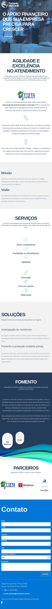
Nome (3, 521)
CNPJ (2, 548)
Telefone (4, 534)
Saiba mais (8, 36)
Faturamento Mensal (8, 554)
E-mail (3, 527)
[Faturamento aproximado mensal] (26, 557)
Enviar (45, 574)
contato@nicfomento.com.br (19, 594)
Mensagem (4, 561)
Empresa (4, 540)
